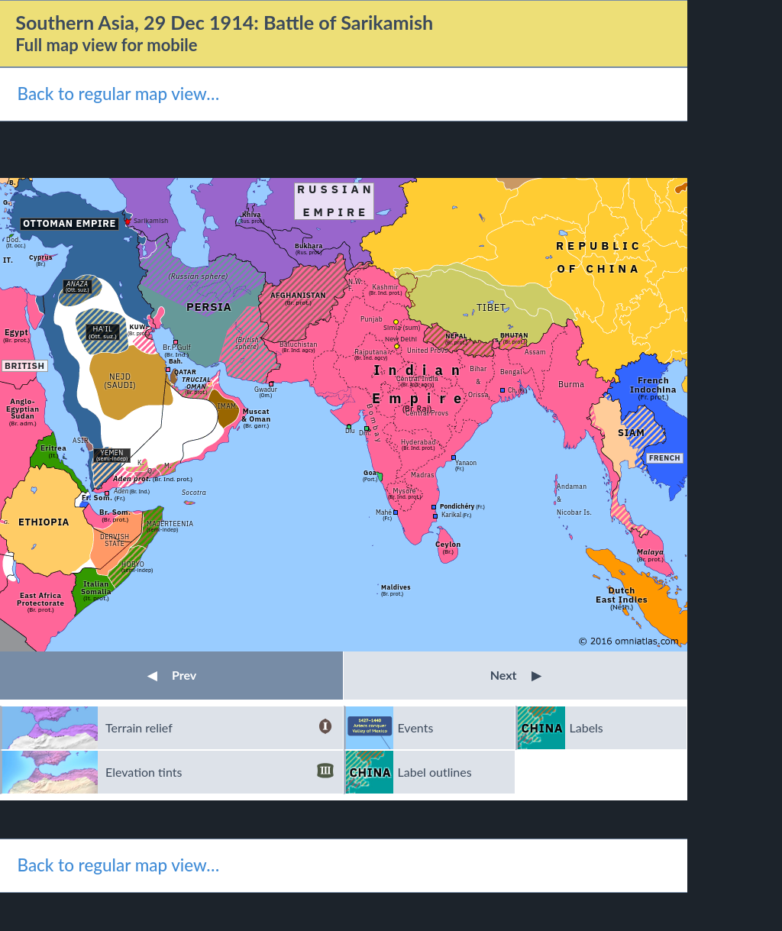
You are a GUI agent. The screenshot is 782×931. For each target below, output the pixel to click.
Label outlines (435, 772)
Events (416, 727)
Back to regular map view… (118, 93)
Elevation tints (219, 772)
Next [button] (515, 675)
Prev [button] (171, 675)
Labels (586, 727)
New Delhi (401, 339)
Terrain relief (219, 728)
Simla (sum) (401, 327)
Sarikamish (151, 220)
